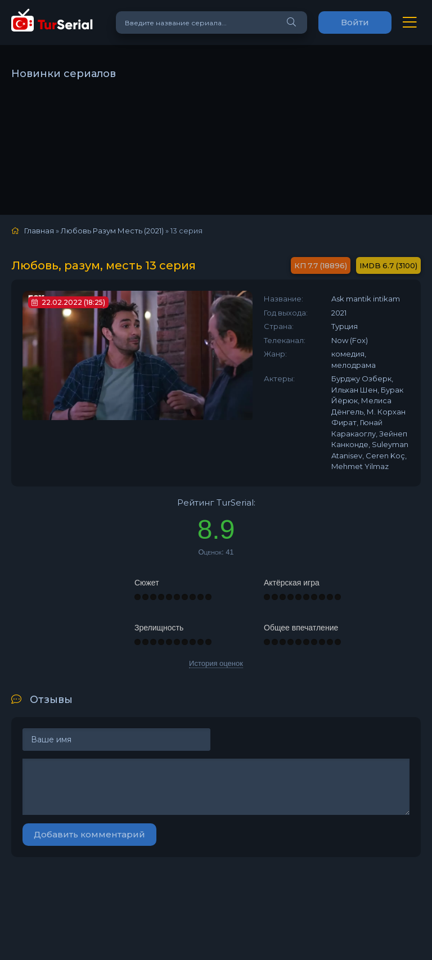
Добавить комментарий (89, 834)
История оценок (216, 663)
